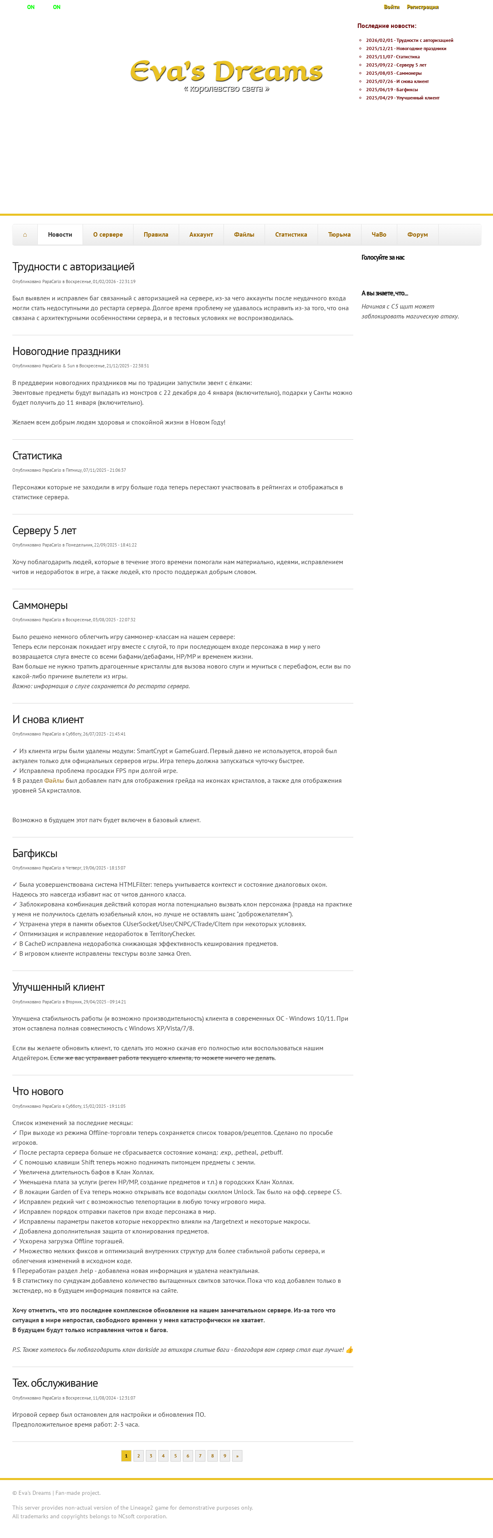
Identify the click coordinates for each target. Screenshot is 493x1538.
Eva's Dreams (226, 71)
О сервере (108, 234)
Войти (391, 6)
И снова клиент (412, 81)
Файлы (244, 234)
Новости (60, 234)
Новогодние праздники (421, 48)
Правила (156, 234)
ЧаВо (379, 234)
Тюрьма (339, 234)
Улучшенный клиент (418, 98)
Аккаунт (201, 234)
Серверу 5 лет (411, 65)
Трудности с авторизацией (425, 40)
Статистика (408, 56)
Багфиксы (407, 89)
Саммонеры (409, 73)
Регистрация (422, 6)
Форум (418, 234)
